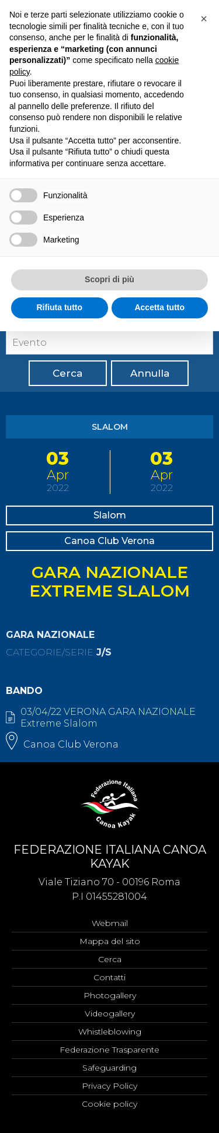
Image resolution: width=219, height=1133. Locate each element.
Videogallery (110, 1013)
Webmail (110, 923)
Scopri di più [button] (109, 279)
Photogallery (110, 995)
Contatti (109, 977)
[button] (203, 18)
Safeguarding (109, 1067)
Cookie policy (109, 1104)
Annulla (149, 373)
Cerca (67, 373)
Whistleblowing (109, 1031)
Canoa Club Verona (109, 540)
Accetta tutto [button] (159, 307)
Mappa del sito (109, 941)
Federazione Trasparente (109, 1049)
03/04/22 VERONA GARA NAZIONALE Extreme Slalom (108, 717)
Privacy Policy (109, 1086)
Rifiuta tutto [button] (59, 307)
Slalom (109, 515)
